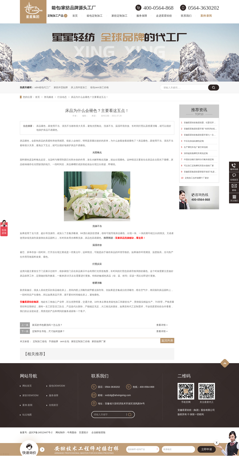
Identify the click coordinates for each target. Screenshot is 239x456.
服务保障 (141, 15)
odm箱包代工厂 (43, 87)
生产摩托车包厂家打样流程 (194, 147)
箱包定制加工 (95, 15)
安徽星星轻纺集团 (29, 302)
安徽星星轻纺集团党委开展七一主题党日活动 (202, 135)
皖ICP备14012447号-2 (40, 432)
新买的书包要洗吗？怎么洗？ (47, 325)
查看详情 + (162, 325)
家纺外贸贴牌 (61, 87)
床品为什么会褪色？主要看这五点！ (89, 97)
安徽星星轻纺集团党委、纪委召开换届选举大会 (203, 122)
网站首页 (27, 385)
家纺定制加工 (119, 15)
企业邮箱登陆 (98, 432)
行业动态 (62, 97)
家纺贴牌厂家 (99, 341)
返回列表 (167, 340)
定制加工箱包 (40, 341)
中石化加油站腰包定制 (192, 141)
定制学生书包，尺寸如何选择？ (48, 331)
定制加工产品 (55, 15)
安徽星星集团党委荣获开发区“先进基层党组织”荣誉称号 (207, 172)
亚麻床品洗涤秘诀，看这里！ (130, 238)
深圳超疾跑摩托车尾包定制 (194, 153)
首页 (75, 15)
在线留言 (53, 405)
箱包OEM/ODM (57, 385)
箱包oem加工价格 (99, 87)
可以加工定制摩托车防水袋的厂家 (197, 165)
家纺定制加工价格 (80, 341)
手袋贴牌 (53, 341)
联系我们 (186, 15)
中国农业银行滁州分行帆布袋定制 (197, 159)
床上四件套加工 (79, 87)
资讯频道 (49, 97)
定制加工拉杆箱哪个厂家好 (195, 178)
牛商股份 (72, 432)
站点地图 (27, 414)
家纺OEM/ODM (30, 395)
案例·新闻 (206, 15)
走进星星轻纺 (164, 15)
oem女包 (64, 341)
